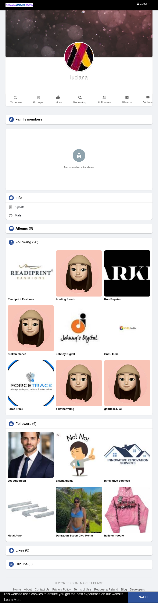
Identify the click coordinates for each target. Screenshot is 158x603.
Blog (124, 589)
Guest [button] (143, 3)
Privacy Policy (61, 589)
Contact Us (42, 589)
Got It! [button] (143, 597)
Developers (137, 589)
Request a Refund (106, 589)
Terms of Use (82, 589)
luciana (79, 77)
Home (17, 589)
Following (23, 242)
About (28, 589)
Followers (23, 424)
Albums (21, 228)
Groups (21, 564)
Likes (19, 550)
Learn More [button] (12, 600)
